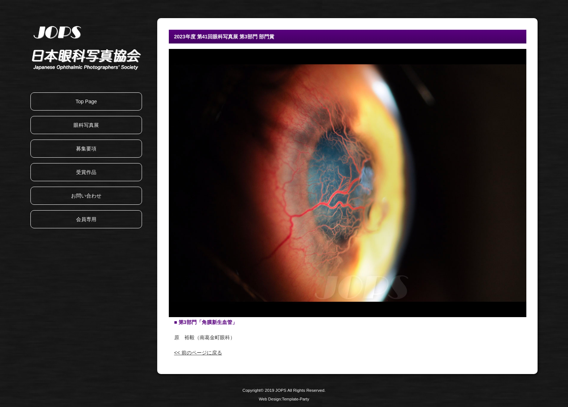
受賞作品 (86, 172)
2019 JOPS (276, 390)
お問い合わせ (86, 196)
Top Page (86, 101)
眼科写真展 (86, 125)
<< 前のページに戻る (198, 353)
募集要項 (86, 148)
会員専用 (86, 219)
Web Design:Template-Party (284, 399)
